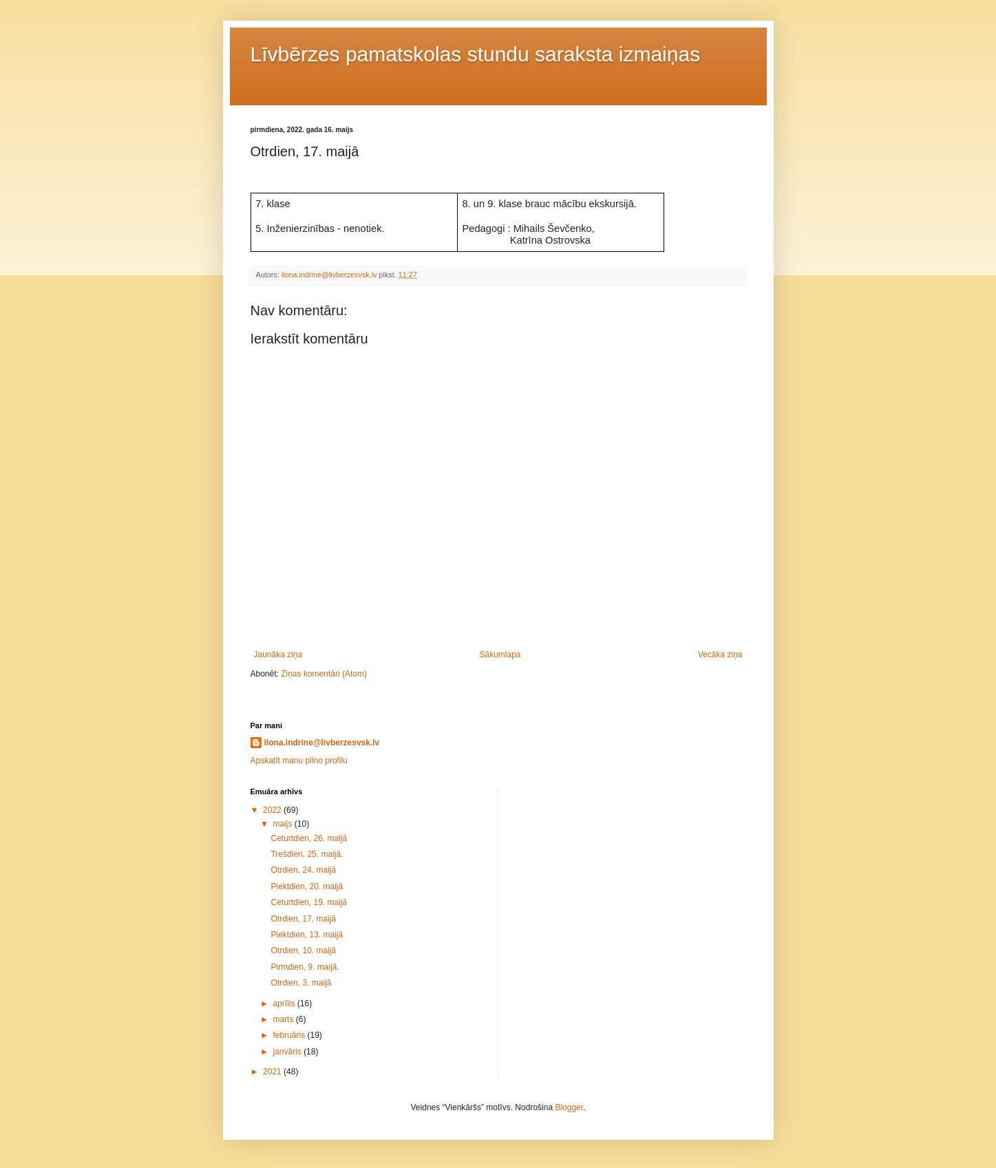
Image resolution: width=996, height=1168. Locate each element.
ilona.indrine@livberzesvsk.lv (322, 742)
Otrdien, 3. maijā (301, 983)
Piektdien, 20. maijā (307, 886)
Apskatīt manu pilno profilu (299, 760)
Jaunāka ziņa (278, 654)
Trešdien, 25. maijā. (307, 854)
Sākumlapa (499, 654)
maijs (283, 824)
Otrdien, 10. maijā (303, 950)
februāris (290, 1035)
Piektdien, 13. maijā (307, 934)
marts (284, 1019)
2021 (273, 1071)
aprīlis (285, 1003)
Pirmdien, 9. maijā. (305, 967)
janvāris (288, 1051)
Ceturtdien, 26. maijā (309, 838)
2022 (273, 810)
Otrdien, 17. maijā (303, 919)
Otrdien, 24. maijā (303, 870)
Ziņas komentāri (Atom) (324, 674)
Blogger (569, 1107)
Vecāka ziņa (720, 654)
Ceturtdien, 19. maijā (309, 902)
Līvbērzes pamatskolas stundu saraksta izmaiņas (476, 54)
